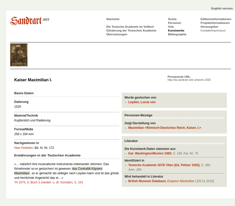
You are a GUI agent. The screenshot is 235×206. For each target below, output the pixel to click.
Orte (171, 26)
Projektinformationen (215, 22)
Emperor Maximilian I (181, 181)
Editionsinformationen (216, 19)
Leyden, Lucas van (141, 102)
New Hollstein (23, 148)
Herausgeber (209, 26)
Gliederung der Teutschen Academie (131, 30)
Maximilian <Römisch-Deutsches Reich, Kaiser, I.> (164, 128)
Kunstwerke (176, 30)
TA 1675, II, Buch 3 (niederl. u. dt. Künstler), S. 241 (48, 182)
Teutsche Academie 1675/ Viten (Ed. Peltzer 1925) (163, 165)
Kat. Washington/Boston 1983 (149, 153)
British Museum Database (147, 181)
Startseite (113, 19)
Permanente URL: (189, 78)
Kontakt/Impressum (213, 30)
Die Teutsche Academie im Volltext (130, 26)
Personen (174, 22)
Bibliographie (177, 34)
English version (222, 8)
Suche (172, 19)
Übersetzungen (116, 34)
